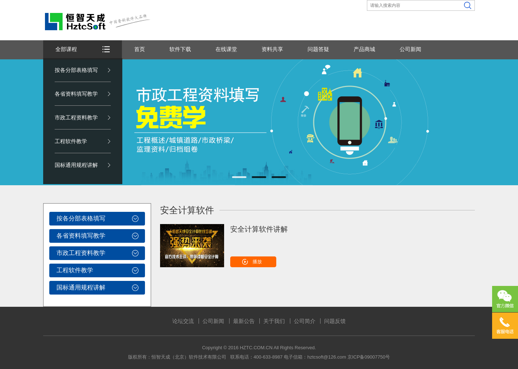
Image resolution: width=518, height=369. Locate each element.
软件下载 (180, 49)
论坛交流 (183, 321)
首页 (139, 49)
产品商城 (364, 49)
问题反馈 (335, 321)
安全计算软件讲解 (259, 229)
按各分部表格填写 (76, 70)
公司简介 (304, 321)
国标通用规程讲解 (76, 165)
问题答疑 (318, 49)
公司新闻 (410, 49)
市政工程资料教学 (76, 117)
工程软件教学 (71, 141)
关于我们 (274, 321)
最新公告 (244, 321)
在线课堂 (226, 49)
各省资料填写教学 (76, 94)
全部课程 (66, 49)
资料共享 (272, 49)
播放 (257, 261)
